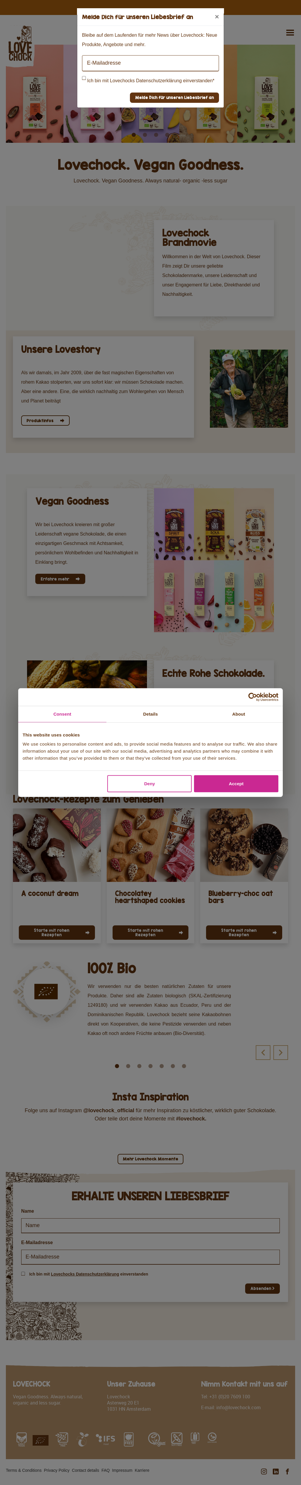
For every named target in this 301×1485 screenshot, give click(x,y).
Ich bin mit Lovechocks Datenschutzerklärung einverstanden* (150, 80)
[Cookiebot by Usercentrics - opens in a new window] (252, 696)
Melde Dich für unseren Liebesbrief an (174, 97)
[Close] (217, 17)
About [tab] (238, 713)
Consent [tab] (62, 713)
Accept (236, 783)
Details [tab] (150, 713)
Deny (149, 783)
